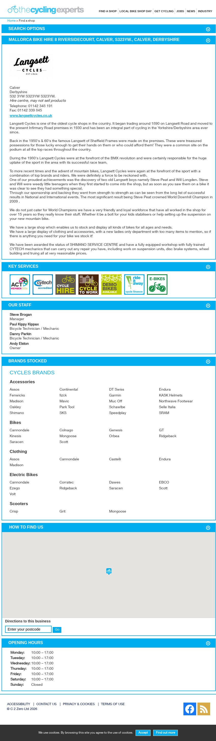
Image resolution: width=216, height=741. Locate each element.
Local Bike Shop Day (136, 11)
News (191, 11)
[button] (109, 571)
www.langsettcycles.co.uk (31, 116)
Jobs (180, 11)
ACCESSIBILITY (18, 704)
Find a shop (108, 11)
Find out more (165, 732)
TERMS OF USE (113, 704)
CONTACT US (46, 704)
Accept (143, 732)
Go (57, 630)
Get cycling (164, 11)
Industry (205, 11)
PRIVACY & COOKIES (79, 704)
